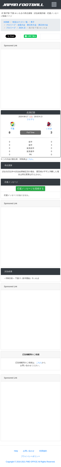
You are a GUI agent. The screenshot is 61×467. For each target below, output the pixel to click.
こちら (30, 159)
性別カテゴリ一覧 (20, 22)
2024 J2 (22, 28)
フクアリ (30, 119)
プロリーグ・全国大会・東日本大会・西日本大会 (27, 25)
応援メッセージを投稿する (30, 188)
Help (16, 451)
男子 (32, 22)
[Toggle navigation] (54, 4)
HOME (6, 22)
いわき (49, 129)
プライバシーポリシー (30, 456)
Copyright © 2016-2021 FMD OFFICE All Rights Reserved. (30, 462)
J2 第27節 (31, 112)
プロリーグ (11, 28)
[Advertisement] (29, 79)
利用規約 (43, 451)
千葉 (12, 129)
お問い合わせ (28, 451)
